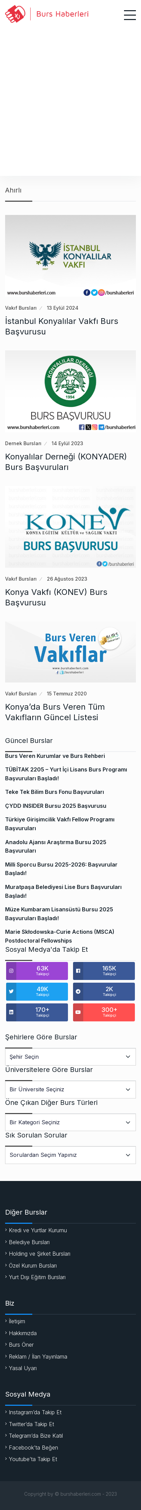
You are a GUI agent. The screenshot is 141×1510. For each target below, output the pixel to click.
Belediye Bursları (29, 1242)
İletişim (17, 1321)
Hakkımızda (23, 1333)
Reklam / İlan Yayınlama (38, 1356)
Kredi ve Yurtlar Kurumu (38, 1230)
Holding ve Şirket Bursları (39, 1253)
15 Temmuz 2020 (67, 693)
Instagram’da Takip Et (35, 1412)
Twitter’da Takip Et (31, 1424)
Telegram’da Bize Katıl (36, 1435)
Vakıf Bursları (21, 308)
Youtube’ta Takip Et (33, 1459)
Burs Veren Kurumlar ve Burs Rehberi (55, 755)
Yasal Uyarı (23, 1368)
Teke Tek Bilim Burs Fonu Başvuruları (54, 791)
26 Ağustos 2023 (67, 579)
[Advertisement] (70, 98)
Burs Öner (21, 1344)
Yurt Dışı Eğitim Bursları (37, 1277)
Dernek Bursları (23, 443)
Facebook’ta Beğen (33, 1447)
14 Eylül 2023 (67, 443)
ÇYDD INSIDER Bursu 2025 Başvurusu (55, 805)
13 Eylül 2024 (62, 308)
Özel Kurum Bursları (33, 1265)
